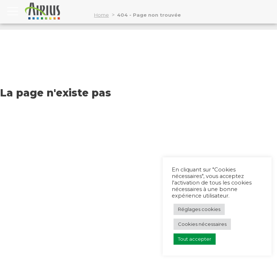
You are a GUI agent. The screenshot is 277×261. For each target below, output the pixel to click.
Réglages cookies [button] (199, 209)
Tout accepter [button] (194, 239)
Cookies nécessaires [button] (202, 224)
